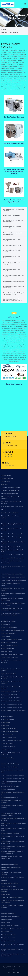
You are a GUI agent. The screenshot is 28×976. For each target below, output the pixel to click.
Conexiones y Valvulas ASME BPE (10, 490)
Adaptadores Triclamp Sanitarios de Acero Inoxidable (12, 530)
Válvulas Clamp (5, 725)
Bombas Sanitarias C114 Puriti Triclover (11, 251)
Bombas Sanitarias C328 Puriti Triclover (11, 269)
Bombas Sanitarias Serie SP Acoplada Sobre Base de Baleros (13, 293)
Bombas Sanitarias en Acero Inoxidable (11, 639)
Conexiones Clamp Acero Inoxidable (10, 487)
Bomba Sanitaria (5, 624)
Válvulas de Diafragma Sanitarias (9, 731)
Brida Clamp (4, 484)
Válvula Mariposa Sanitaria (8, 746)
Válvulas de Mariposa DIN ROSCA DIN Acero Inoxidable (12, 945)
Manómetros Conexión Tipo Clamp (10, 764)
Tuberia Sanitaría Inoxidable (8, 913)
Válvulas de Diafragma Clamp (8, 728)
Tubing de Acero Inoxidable (8, 941)
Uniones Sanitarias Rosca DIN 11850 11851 (12, 555)
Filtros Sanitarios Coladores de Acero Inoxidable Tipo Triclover (11, 782)
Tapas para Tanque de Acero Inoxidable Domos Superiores (13, 824)
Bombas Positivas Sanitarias (10, 32)
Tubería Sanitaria (5, 922)
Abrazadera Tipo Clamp (7, 478)
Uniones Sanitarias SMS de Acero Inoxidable (12, 558)
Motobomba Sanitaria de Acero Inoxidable (12, 654)
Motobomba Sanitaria (6, 651)
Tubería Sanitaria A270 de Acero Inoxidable (12, 929)
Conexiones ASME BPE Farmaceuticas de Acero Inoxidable (12, 562)
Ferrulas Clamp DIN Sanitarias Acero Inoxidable (13, 580)
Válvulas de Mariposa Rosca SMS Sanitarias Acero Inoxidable (12, 901)
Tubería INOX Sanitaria (7, 932)
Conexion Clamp (5, 481)
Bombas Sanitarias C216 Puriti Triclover (11, 257)
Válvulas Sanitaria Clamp (7, 758)
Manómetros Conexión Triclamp (9, 767)
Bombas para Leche (6, 636)
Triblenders (4, 510)
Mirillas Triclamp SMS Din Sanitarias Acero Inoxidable (12, 806)
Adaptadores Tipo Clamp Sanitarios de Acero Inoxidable (13, 525)
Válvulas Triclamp (5, 894)
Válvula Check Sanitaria (7, 716)
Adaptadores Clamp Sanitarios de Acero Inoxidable (11, 517)
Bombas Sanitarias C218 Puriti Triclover (11, 263)
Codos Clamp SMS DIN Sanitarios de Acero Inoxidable (12, 589)
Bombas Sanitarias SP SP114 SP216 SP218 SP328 (13, 287)
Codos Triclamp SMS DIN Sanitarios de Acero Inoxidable (13, 594)
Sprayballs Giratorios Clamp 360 (9, 797)
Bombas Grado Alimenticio (8, 633)
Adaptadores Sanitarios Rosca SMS (10, 547)
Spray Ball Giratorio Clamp (8, 789)
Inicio (4, 29)
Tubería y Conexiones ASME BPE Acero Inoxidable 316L (11, 857)
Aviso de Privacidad (13, 970)
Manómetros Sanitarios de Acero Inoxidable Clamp (12, 771)
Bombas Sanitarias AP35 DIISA (12, 245)
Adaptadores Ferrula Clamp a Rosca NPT (11, 534)
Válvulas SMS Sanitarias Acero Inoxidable (12, 897)
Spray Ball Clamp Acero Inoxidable (10, 786)
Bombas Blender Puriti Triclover (9, 657)
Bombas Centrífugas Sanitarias (9, 642)
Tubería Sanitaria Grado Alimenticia (10, 925)
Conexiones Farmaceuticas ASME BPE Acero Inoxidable (13, 567)
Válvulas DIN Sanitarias (7, 743)
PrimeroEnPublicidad (15, 972)
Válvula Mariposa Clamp (7, 719)
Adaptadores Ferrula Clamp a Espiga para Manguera (12, 538)
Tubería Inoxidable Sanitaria (8, 935)
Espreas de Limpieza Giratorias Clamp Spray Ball (12, 793)
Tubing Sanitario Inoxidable (8, 938)
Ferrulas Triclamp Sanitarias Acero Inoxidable (13, 577)
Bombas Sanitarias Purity (7, 648)
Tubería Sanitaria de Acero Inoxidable (10, 916)
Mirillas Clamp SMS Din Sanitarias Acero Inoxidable (11, 801)
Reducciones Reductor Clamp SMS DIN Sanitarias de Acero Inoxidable (11, 609)
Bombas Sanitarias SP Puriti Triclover (13, 281)
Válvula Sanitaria (5, 722)
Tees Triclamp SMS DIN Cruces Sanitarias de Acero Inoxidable (13, 604)
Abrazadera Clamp (6, 475)
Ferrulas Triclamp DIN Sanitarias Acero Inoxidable (11, 584)
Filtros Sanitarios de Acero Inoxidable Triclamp (13, 778)
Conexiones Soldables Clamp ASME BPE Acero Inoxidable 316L (12, 852)
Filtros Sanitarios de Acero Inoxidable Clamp (12, 775)
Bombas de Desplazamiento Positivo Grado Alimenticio (13, 221)
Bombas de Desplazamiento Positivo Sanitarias (13, 209)
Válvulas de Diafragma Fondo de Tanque (11, 740)
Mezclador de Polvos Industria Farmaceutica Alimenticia (12, 662)
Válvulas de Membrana (7, 734)
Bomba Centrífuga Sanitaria (8, 621)
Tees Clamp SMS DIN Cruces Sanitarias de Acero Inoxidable (12, 599)
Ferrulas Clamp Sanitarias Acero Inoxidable (12, 574)
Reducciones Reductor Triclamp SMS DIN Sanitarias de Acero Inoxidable (12, 614)
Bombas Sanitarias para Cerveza (9, 645)
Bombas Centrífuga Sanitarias (9, 627)
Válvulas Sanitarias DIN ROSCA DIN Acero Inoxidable (12, 906)
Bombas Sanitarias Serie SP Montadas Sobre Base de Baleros (12, 299)
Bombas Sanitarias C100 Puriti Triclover (11, 239)
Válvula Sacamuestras (7, 750)
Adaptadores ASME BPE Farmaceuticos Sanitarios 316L (11, 754)
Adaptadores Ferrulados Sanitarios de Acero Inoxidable (12, 543)
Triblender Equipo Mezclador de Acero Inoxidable (11, 497)
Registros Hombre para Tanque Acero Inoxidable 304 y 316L (11, 814)
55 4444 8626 (8, 455)
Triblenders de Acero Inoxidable (9, 493)
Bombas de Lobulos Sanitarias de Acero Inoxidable (12, 233)
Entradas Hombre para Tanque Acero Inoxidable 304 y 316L (13, 819)
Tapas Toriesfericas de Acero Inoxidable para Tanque (13, 829)
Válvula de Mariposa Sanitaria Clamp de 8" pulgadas (12, 950)
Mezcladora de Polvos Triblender (10, 513)
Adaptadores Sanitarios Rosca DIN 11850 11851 (12, 551)
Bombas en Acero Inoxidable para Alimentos (12, 630)
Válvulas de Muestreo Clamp (8, 737)
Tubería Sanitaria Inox (6, 919)
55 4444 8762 (8, 456)
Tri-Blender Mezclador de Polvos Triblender (12, 506)
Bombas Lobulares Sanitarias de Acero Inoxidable (12, 227)
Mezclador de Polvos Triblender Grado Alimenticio (11, 502)
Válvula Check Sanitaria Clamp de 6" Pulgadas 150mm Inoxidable (13, 955)
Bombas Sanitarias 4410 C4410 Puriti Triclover (13, 276)
